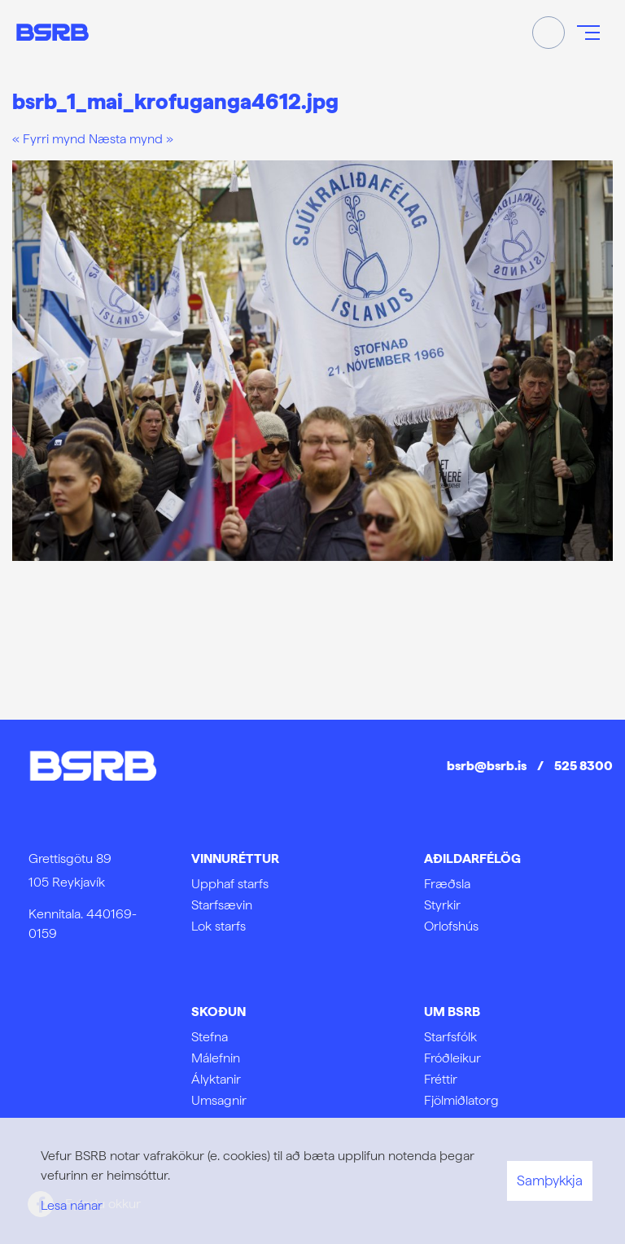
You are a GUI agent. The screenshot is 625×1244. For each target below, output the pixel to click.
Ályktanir (216, 1079)
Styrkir (442, 905)
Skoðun (218, 1011)
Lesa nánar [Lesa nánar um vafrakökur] (72, 1205)
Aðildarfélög (472, 858)
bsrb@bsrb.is (487, 765)
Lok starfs (218, 926)
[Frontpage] (52, 32)
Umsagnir (219, 1100)
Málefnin (215, 1058)
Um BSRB (452, 1011)
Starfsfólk (450, 1037)
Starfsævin (221, 905)
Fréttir (440, 1079)
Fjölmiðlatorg (461, 1100)
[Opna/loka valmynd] (588, 32)
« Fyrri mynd (48, 139)
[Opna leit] (548, 32)
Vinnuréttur (235, 858)
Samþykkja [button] (550, 1180)
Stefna (209, 1037)
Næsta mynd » (131, 139)
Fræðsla (447, 883)
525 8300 (583, 765)
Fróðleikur (452, 1058)
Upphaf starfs (230, 883)
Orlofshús (451, 926)
